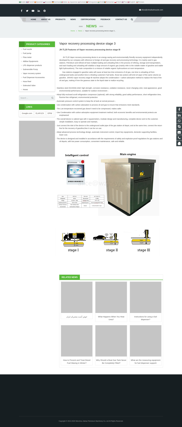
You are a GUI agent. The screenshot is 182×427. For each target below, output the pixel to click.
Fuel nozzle (27, 52)
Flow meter (27, 60)
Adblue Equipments (30, 64)
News (91, 29)
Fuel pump (27, 56)
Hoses (25, 92)
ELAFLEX (40, 116)
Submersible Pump (30, 72)
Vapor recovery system (32, 76)
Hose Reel (27, 84)
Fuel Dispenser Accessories (34, 80)
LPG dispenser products (32, 68)
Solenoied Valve (29, 88)
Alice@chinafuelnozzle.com (152, 10)
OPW (50, 116)
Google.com (27, 116)
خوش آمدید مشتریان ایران (76, 319)
